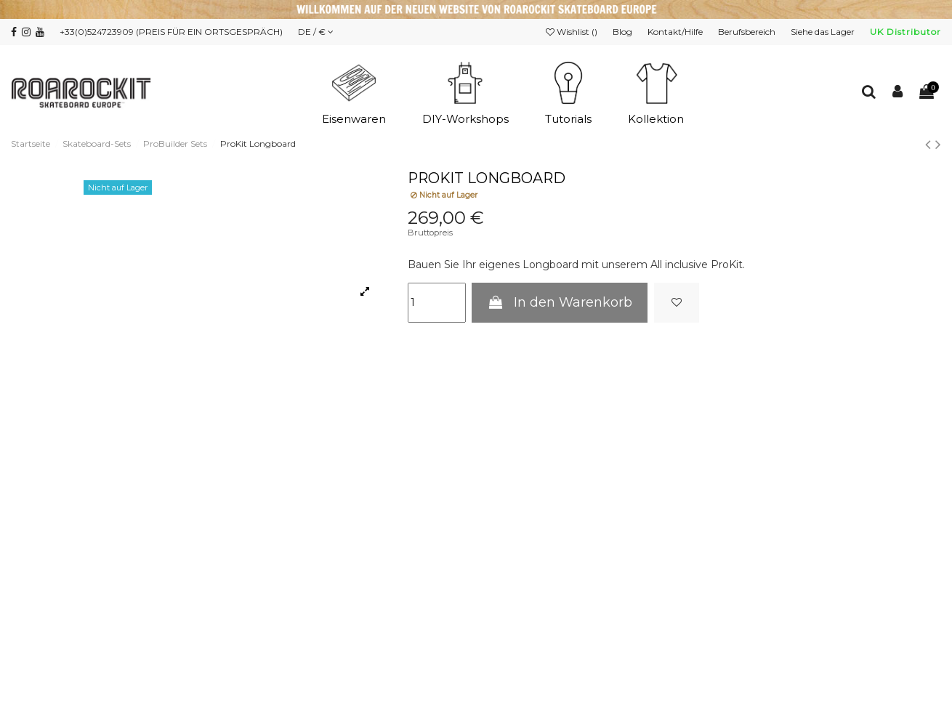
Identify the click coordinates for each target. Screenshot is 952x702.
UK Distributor (905, 31)
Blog (623, 31)
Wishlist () (573, 31)
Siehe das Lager (824, 31)
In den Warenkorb (559, 302)
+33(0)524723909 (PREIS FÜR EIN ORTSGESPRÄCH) (171, 31)
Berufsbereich (748, 31)
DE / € (316, 31)
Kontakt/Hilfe (676, 31)
